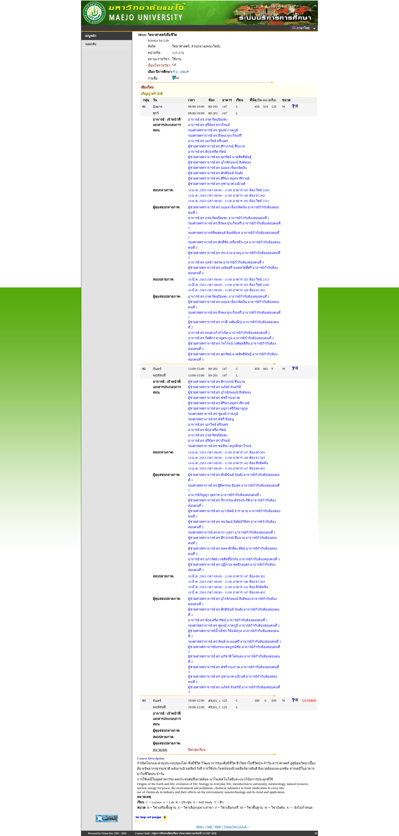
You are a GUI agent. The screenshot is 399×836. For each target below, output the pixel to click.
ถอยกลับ (90, 44)
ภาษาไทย (301, 28)
